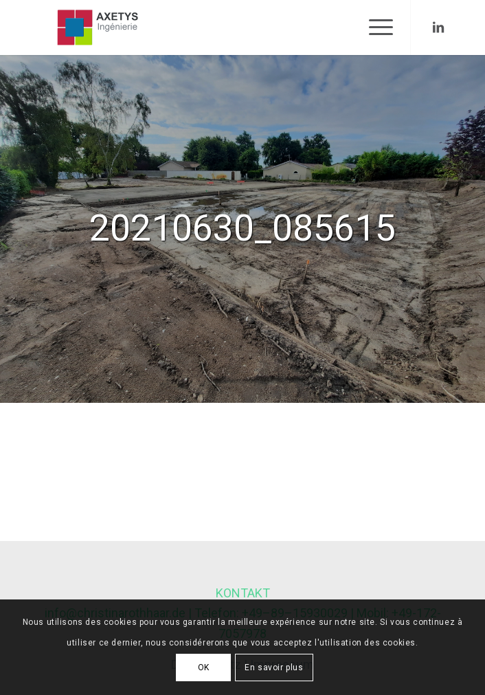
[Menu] (374, 27)
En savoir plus (274, 667)
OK (204, 667)
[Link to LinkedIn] (438, 27)
